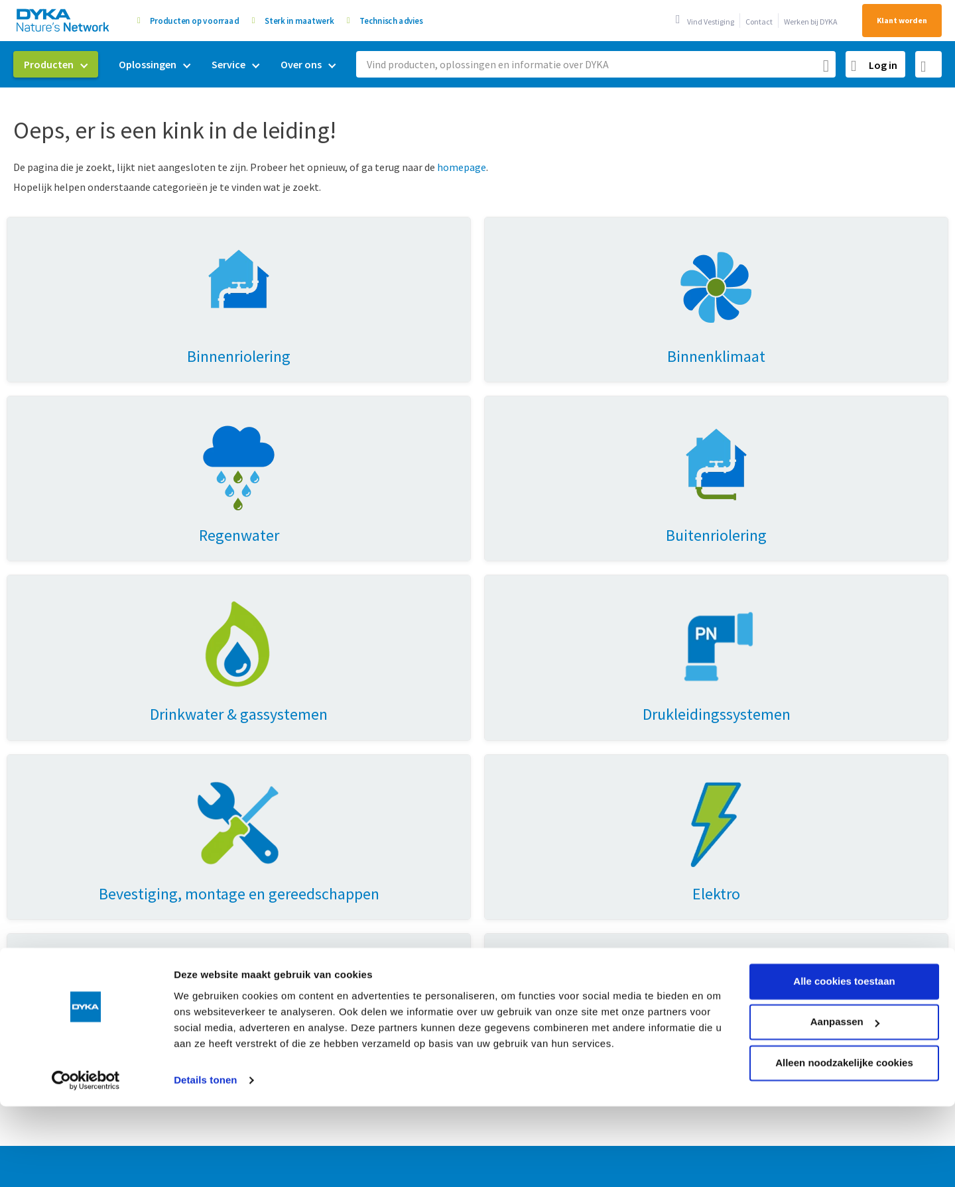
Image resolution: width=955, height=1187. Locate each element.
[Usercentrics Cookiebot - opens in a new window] (86, 1003)
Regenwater (274, 774)
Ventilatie (269, 753)
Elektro (34, 839)
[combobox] (596, 64)
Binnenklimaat (51, 796)
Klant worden (902, 20)
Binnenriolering (53, 753)
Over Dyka (507, 725)
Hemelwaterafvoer (60, 817)
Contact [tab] (735, 725)
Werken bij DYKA (811, 22)
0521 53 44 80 (807, 847)
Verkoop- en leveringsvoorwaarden (478, 1114)
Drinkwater (272, 839)
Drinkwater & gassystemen (78, 774)
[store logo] (63, 20)
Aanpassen (844, 944)
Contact (759, 22)
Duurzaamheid (510, 753)
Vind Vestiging (710, 22)
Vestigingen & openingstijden (544, 839)
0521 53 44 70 (833, 825)
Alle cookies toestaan (844, 903)
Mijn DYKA (500, 774)
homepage (461, 167)
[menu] (179, 64)
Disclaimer (764, 1114)
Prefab (262, 796)
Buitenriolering (282, 861)
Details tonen (205, 1002)
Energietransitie (284, 817)
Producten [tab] (50, 725)
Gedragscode (697, 1114)
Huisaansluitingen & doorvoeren (89, 861)
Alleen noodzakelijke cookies (844, 985)
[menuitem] (55, 64)
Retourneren (507, 817)
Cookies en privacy (612, 1114)
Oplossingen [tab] (284, 725)
